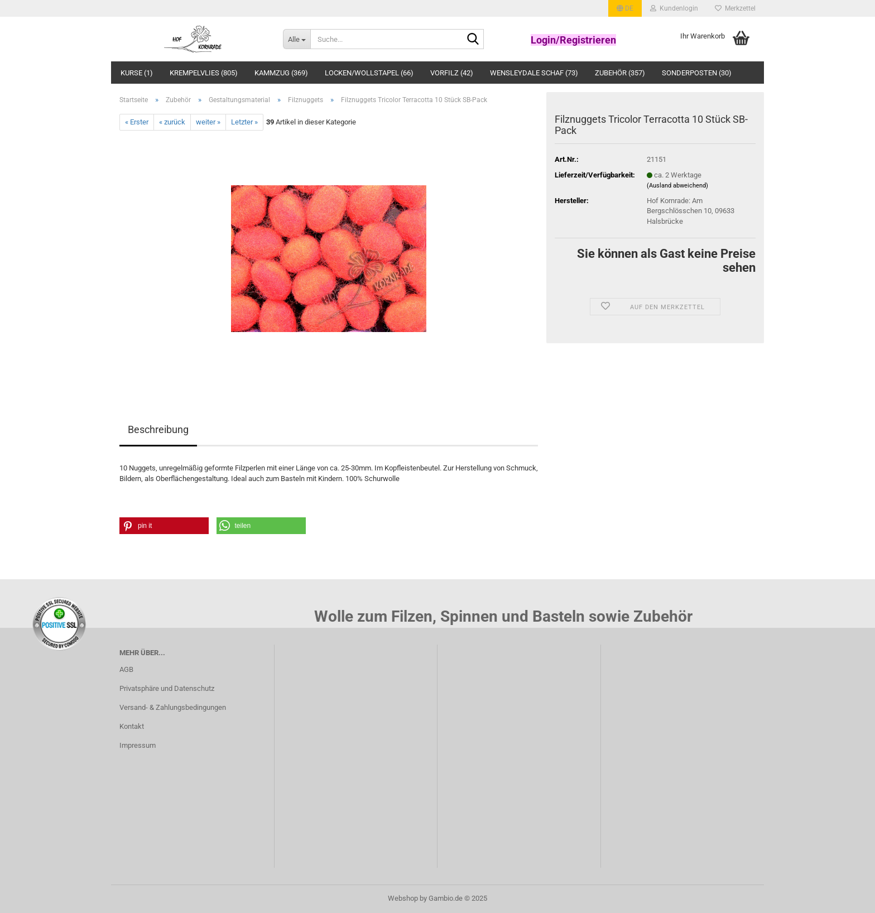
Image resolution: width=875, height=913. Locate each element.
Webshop (403, 898)
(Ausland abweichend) (677, 185)
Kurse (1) (137, 73)
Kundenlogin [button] (674, 8)
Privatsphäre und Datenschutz (166, 688)
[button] (625, 8)
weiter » (208, 122)
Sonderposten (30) (697, 73)
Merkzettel (735, 8)
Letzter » (244, 122)
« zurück (172, 122)
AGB (126, 669)
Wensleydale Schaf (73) (534, 73)
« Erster (136, 122)
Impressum (137, 745)
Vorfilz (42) (451, 73)
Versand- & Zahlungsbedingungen (172, 707)
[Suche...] (296, 39)
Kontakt (131, 726)
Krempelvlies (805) (204, 73)
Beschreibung (158, 429)
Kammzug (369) (281, 73)
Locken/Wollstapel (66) (369, 73)
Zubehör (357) (620, 73)
